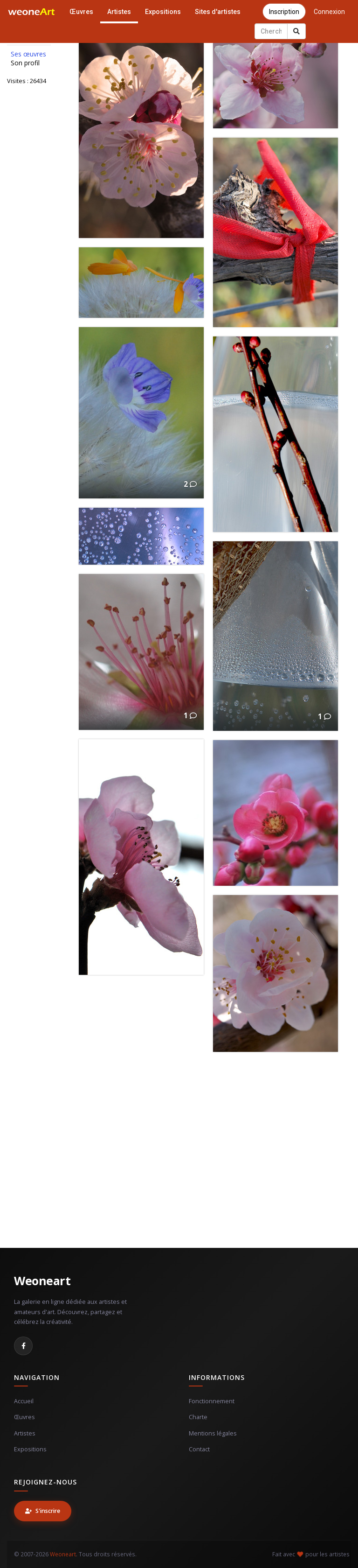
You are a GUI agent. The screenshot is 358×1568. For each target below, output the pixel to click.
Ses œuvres (28, 54)
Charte (198, 1417)
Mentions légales (213, 1433)
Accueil (24, 1401)
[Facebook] (23, 1346)
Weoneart (42, 1280)
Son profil (25, 63)
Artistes (119, 11)
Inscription (284, 11)
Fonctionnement (211, 1401)
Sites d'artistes (218, 11)
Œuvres (81, 11)
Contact (199, 1449)
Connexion (329, 11)
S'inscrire (42, 1511)
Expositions (163, 11)
